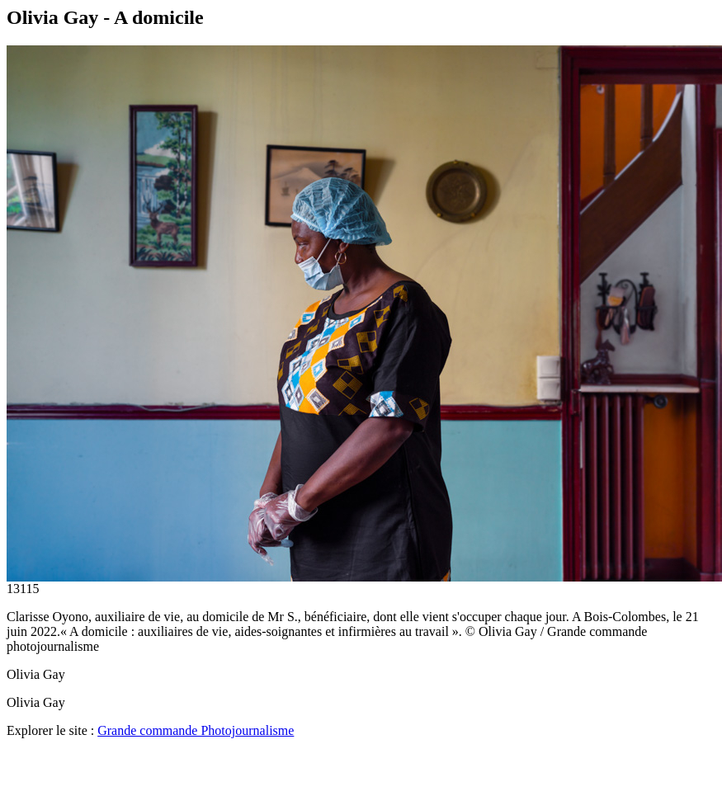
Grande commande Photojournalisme (195, 730)
